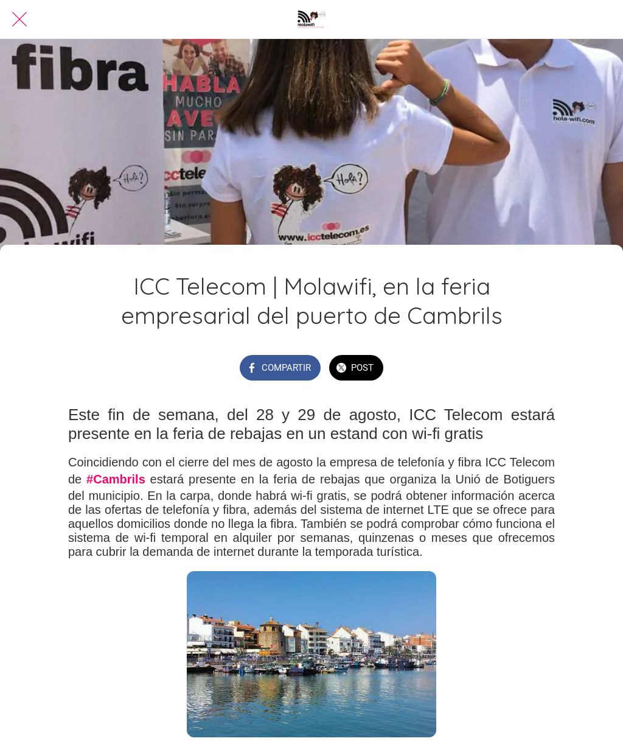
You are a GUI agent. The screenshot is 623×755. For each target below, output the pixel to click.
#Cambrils (115, 479)
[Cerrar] (19, 19)
